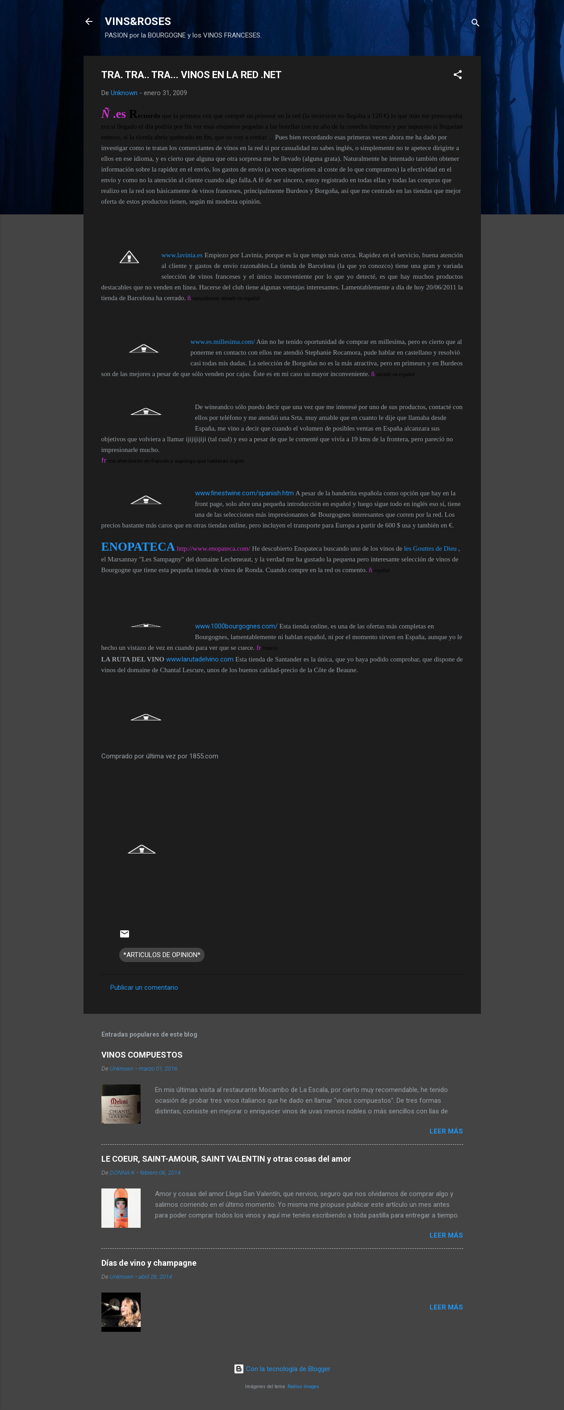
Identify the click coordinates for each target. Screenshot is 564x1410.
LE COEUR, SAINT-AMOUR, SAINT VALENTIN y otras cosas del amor (226, 1158)
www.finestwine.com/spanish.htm (244, 493)
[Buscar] (475, 24)
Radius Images (303, 1386)
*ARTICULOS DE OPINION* (162, 955)
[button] (457, 76)
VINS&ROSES (138, 21)
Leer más (446, 1131)
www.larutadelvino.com (200, 659)
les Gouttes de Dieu (430, 548)
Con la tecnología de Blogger (282, 1369)
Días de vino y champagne (148, 1263)
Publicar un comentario (144, 987)
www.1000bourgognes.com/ (236, 626)
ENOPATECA (138, 546)
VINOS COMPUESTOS (142, 1054)
